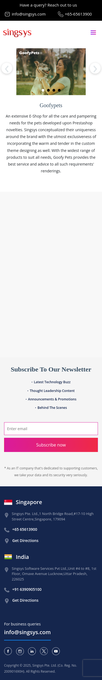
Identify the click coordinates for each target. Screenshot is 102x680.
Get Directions (25, 540)
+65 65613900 (24, 529)
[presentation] (6, 68)
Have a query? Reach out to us (48, 5)
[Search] (51, 428)
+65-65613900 (78, 14)
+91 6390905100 (27, 589)
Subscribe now (51, 445)
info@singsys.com (29, 14)
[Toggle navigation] (93, 32)
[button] (43, 90)
